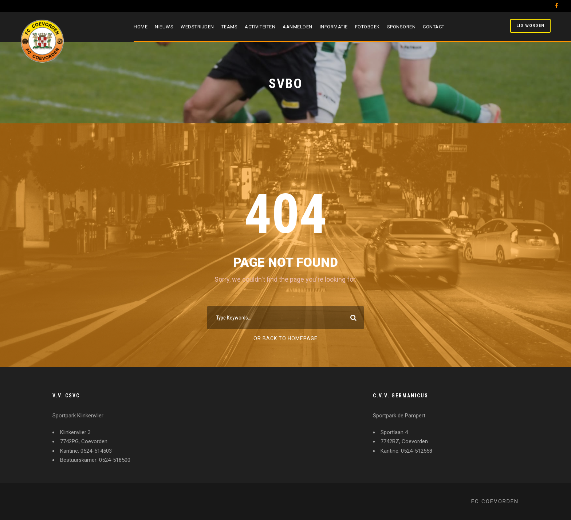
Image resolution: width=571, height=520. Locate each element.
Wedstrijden (197, 26)
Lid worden (530, 25)
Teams (229, 26)
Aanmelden (297, 26)
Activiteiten (260, 26)
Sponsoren (401, 26)
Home (140, 26)
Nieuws (164, 26)
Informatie (334, 26)
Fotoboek (367, 26)
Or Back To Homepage (285, 338)
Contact (434, 26)
